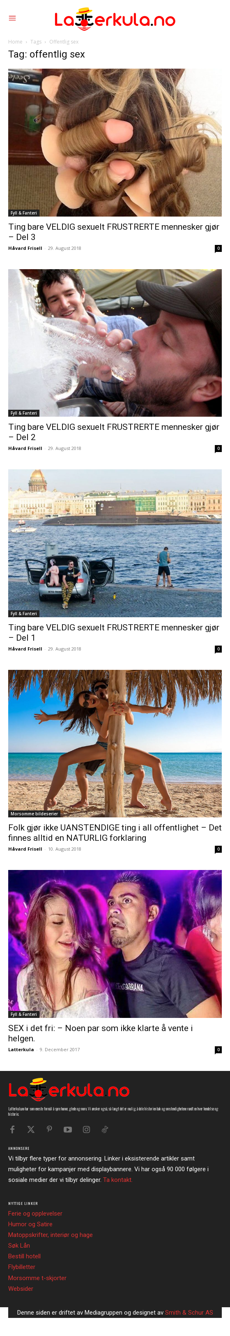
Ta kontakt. (118, 1180)
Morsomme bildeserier (34, 814)
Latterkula (21, 1049)
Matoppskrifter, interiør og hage (50, 1235)
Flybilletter (21, 1267)
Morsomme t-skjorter (37, 1278)
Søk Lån (19, 1245)
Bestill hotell (24, 1256)
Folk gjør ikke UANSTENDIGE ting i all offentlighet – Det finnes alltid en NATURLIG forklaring (115, 833)
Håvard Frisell (25, 248)
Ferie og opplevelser (35, 1213)
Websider (20, 1288)
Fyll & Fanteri (24, 213)
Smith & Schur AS (189, 1312)
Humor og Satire (30, 1224)
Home (15, 41)
